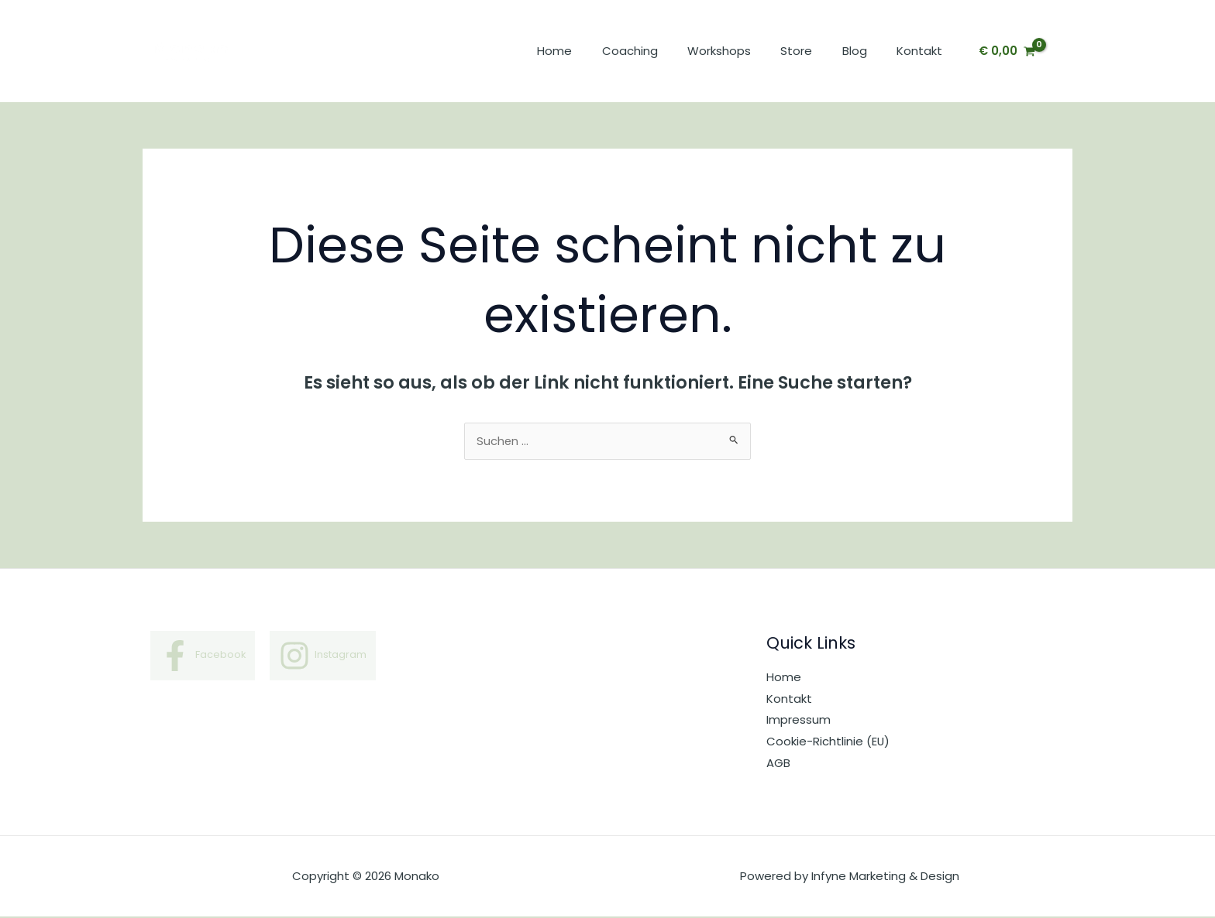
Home (590, 51)
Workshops (741, 51)
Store (812, 51)
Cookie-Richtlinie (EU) (828, 742)
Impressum (798, 721)
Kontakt (922, 51)
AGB (778, 763)
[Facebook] (203, 656)
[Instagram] (323, 656)
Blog (864, 51)
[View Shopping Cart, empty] (1006, 51)
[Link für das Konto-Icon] (1064, 51)
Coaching (659, 51)
